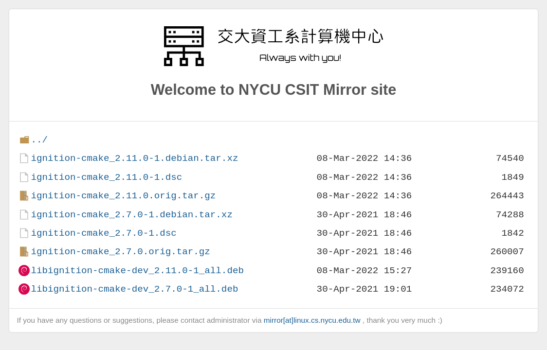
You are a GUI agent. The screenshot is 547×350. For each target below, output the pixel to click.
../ (39, 139)
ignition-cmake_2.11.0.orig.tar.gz (123, 195)
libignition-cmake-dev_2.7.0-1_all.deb (134, 289)
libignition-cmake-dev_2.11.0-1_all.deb (137, 270)
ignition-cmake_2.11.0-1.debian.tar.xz (134, 158)
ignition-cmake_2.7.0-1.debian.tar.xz (131, 214)
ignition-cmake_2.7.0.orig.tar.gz (120, 251)
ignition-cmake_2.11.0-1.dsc (106, 177)
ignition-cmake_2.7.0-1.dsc (103, 233)
